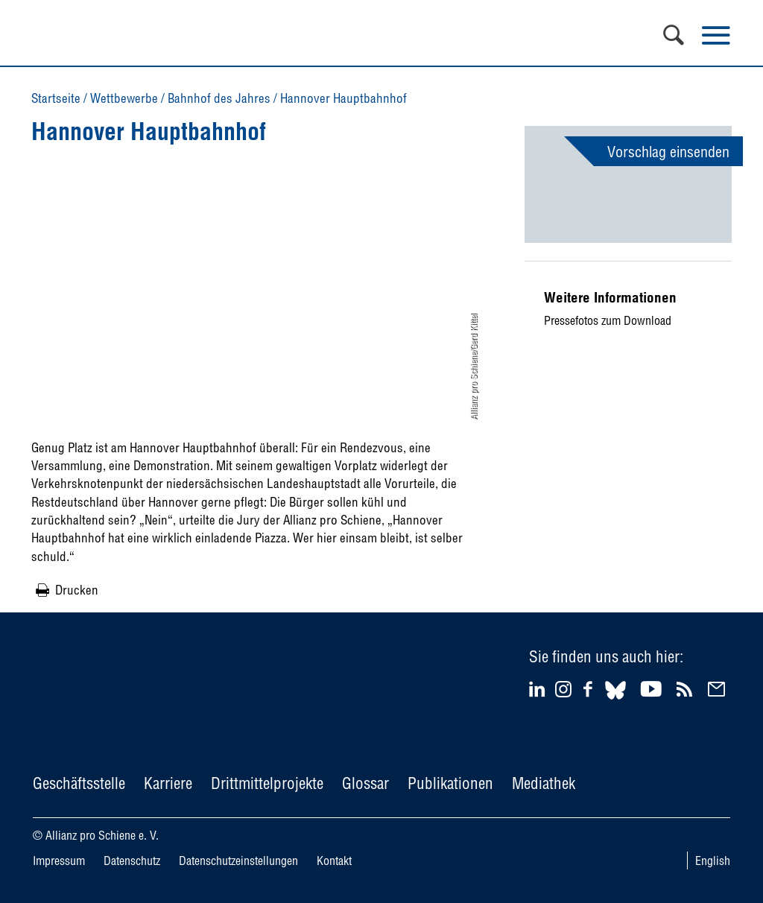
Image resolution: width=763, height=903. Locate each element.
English (712, 860)
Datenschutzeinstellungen (238, 860)
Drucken (76, 590)
